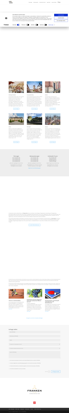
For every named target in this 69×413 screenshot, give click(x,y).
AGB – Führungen (11, 409)
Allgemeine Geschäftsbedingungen (34, 168)
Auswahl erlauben (61, 5)
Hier (27, 318)
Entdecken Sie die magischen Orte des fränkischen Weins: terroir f (34, 301)
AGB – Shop (17, 409)
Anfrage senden (55, 371)
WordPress (24, 411)
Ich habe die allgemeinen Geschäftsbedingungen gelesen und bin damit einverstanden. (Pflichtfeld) (25, 363)
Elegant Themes (15, 411)
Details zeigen (51, 12)
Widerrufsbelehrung (37, 409)
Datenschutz (27, 409)
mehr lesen (28, 311)
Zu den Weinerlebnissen (34, 225)
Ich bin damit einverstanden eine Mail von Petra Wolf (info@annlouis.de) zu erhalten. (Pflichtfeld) (24, 360)
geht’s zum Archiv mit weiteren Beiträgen (35, 318)
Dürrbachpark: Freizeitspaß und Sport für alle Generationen (52, 302)
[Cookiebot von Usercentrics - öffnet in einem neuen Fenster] (6, 12)
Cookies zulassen (61, 2)
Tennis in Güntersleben (15, 300)
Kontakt (32, 409)
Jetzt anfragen (16, 108)
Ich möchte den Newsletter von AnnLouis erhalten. (17, 368)
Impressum (22, 409)
